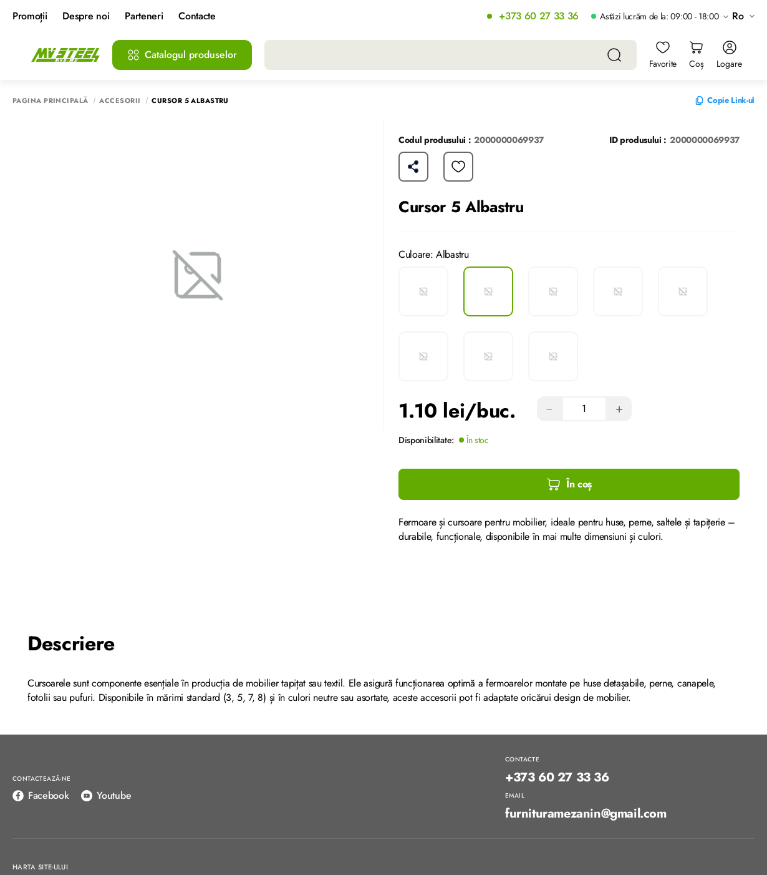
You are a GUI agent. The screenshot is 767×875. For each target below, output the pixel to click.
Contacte (196, 16)
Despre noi (85, 16)
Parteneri (144, 16)
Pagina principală (50, 100)
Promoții (29, 16)
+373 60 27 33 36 (539, 16)
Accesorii (119, 100)
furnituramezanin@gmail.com (586, 814)
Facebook (40, 795)
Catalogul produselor (182, 54)
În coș (569, 484)
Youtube (106, 795)
